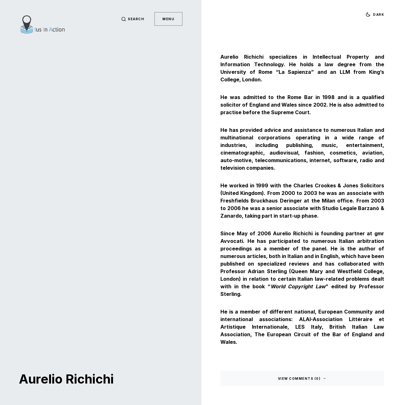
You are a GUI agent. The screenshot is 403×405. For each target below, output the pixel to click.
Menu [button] (168, 19)
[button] (133, 18)
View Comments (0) (299, 378)
